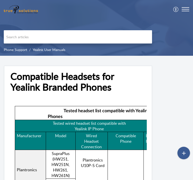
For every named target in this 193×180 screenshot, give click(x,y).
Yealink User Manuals (49, 49)
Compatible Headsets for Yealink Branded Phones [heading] (62, 82)
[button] (176, 9)
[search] (78, 37)
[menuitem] (176, 9)
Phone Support (15, 49)
